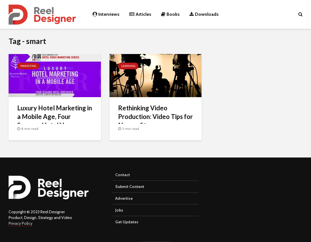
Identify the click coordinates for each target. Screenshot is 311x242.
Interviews (106, 14)
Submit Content (129, 186)
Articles (140, 14)
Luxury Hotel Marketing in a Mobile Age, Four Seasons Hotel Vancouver (54, 116)
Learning (128, 66)
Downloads (204, 14)
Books (170, 14)
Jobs (119, 210)
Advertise (124, 198)
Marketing (28, 66)
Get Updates (126, 221)
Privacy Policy (20, 223)
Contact (122, 174)
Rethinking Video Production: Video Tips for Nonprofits (155, 116)
